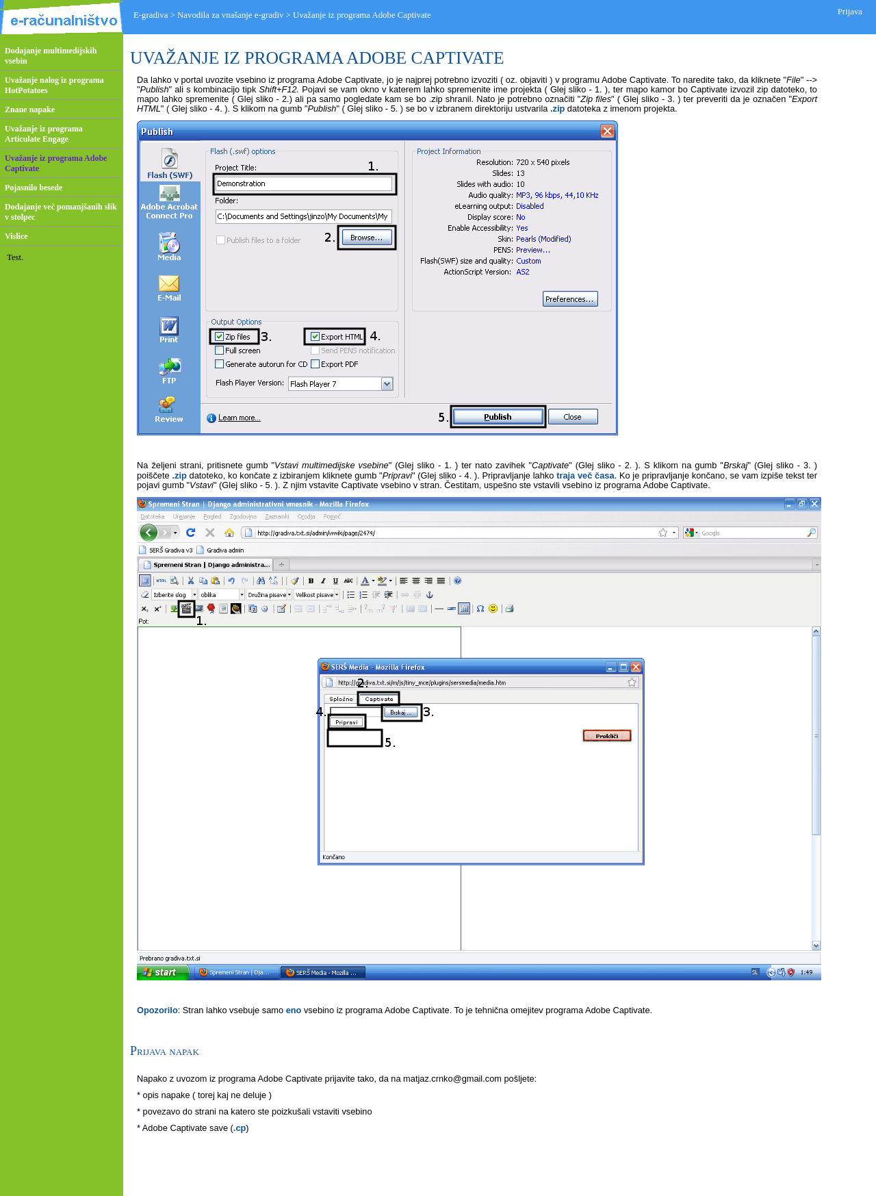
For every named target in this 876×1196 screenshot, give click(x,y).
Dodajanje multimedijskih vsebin (50, 56)
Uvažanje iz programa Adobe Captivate (56, 163)
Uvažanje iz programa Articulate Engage (44, 134)
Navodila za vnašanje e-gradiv (230, 15)
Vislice (16, 236)
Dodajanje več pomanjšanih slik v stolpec (61, 212)
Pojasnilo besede (33, 187)
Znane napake (30, 109)
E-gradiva (150, 15)
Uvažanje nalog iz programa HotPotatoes (54, 85)
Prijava (850, 11)
